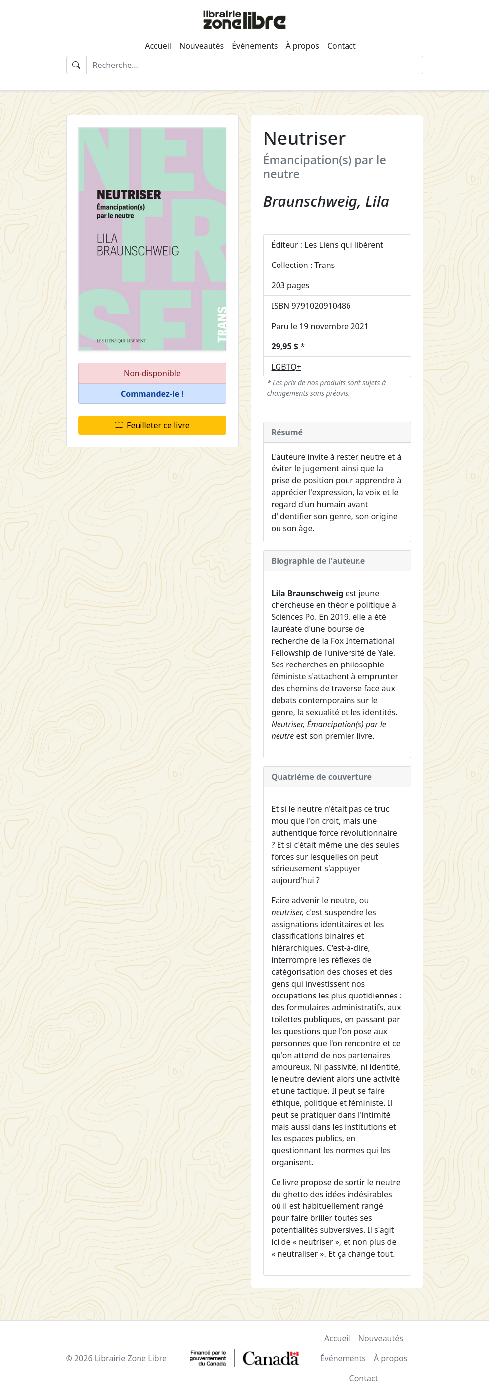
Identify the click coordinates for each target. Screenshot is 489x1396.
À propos (302, 45)
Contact (341, 45)
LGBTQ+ (286, 366)
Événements (255, 45)
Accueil (158, 45)
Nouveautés (201, 45)
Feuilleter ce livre (152, 425)
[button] (152, 394)
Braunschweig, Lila (326, 201)
